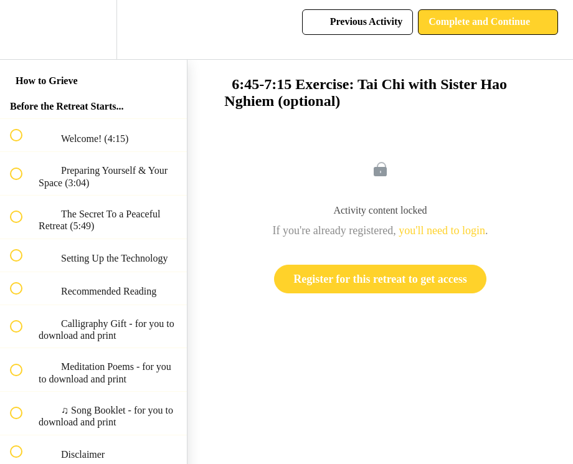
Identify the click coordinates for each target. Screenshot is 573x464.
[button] (23, 29)
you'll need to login (442, 230)
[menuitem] (93, 29)
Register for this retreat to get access (380, 279)
